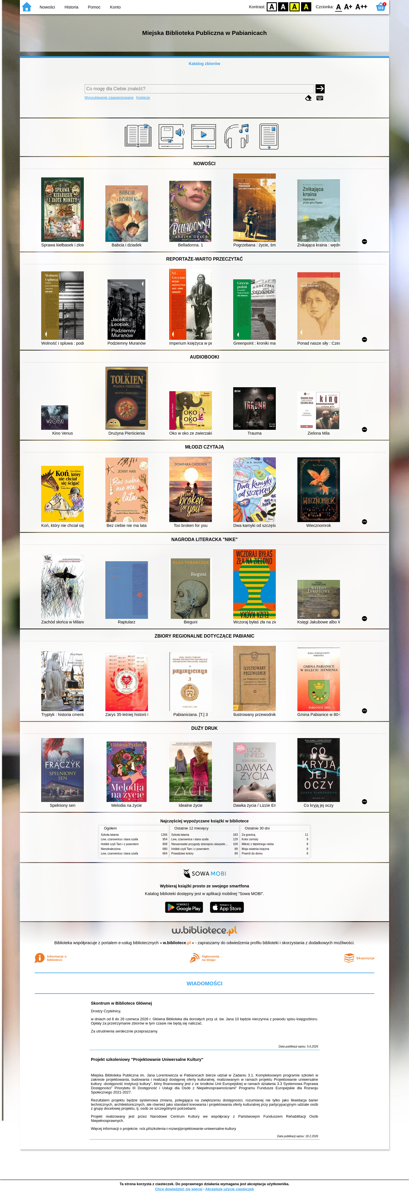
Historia (71, 7)
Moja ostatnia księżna (255, 849)
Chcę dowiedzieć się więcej (178, 1189)
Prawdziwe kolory (182, 853)
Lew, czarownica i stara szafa (119, 839)
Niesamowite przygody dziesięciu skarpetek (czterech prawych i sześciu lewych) (222, 844)
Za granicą (248, 834)
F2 (361, 6)
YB (295, 6)
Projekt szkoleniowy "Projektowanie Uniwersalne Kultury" (147, 1059)
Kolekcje (143, 97)
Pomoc (94, 7)
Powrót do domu (252, 853)
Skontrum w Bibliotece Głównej (121, 1003)
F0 (338, 6)
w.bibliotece (177, 942)
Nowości (47, 7)
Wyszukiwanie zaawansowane (109, 97)
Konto (115, 7)
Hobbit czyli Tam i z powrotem (120, 844)
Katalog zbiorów (204, 63)
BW (283, 6)
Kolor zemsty (250, 839)
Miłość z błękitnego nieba (258, 844)
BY (306, 6)
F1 (348, 6)
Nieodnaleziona (110, 849)
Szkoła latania (110, 834)
